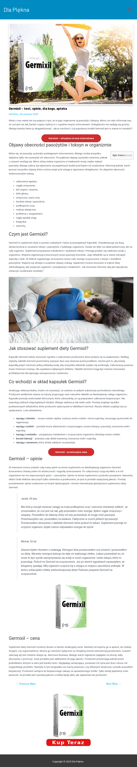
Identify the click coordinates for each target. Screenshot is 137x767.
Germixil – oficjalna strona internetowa (71, 138)
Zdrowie (13, 114)
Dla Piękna (16, 9)
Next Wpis (113, 683)
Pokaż (128, 155)
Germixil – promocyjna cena (71, 451)
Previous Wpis (25, 683)
